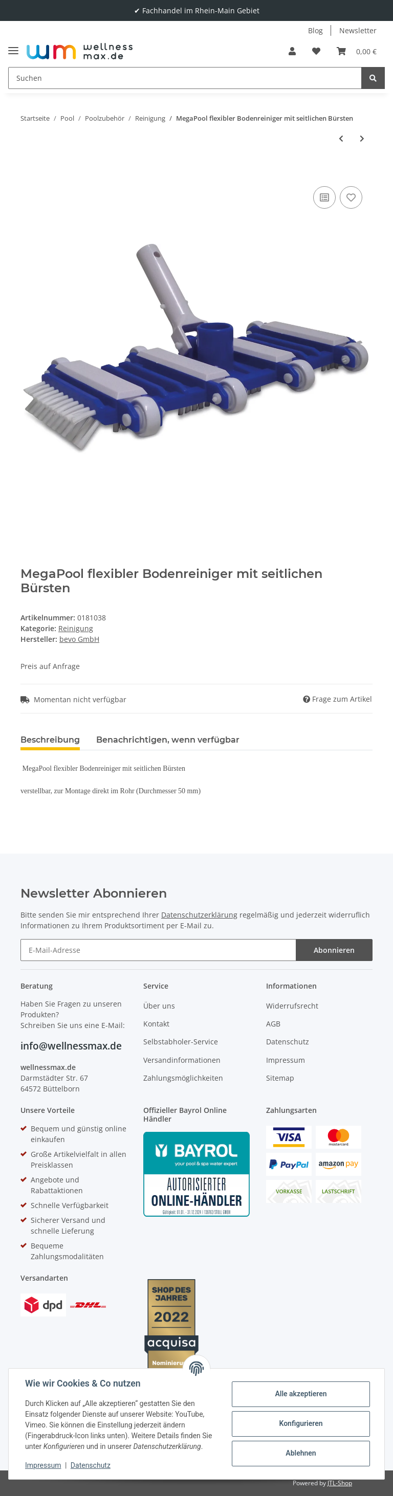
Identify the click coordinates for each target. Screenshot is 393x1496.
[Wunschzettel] (316, 51)
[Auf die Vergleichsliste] (324, 197)
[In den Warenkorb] (28, 168)
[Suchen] (185, 78)
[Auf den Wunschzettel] (351, 197)
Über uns (159, 1006)
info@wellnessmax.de (71, 1046)
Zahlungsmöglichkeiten (183, 1078)
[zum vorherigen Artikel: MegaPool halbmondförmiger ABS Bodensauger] (341, 138)
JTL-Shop (340, 1483)
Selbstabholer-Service (180, 1041)
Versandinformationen (182, 1060)
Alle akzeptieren (300, 1394)
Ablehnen (301, 1453)
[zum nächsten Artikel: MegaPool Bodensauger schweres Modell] (362, 138)
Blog (315, 30)
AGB (273, 1024)
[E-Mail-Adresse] (158, 950)
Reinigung (75, 628)
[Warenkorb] (357, 51)
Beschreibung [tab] (50, 740)
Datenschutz (287, 1041)
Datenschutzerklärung (199, 915)
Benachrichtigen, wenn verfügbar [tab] (167, 740)
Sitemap (280, 1078)
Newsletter (358, 30)
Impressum (285, 1060)
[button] (292, 51)
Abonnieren (334, 950)
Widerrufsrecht (292, 1006)
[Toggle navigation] (13, 46)
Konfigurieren (300, 1423)
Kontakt (156, 1024)
